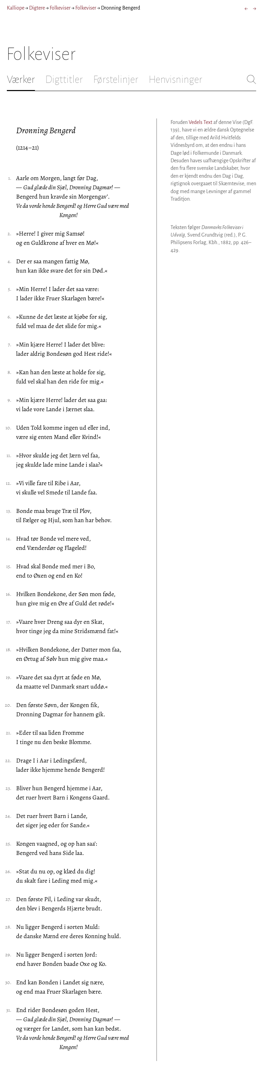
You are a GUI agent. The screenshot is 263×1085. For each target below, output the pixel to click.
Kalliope (15, 8)
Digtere (37, 8)
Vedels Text (200, 122)
